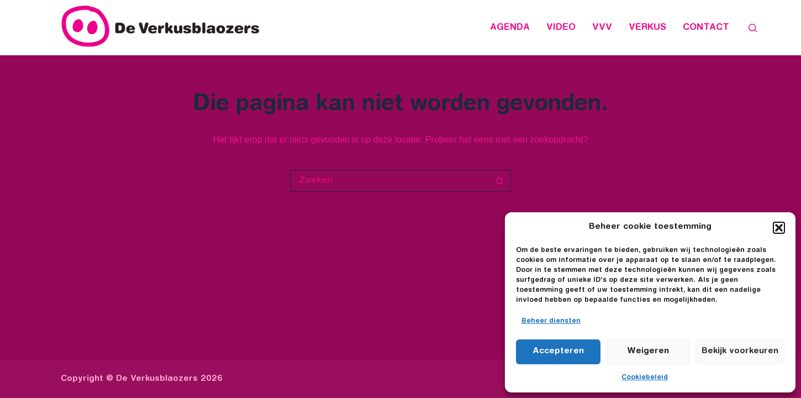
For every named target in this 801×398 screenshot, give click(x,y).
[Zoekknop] (500, 181)
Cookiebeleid (644, 377)
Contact (706, 27)
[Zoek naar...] (389, 181)
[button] (778, 227)
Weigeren (648, 351)
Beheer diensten (551, 321)
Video (561, 27)
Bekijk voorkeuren (740, 351)
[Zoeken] (753, 28)
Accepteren (558, 351)
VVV (602, 27)
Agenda (510, 27)
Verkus (647, 27)
